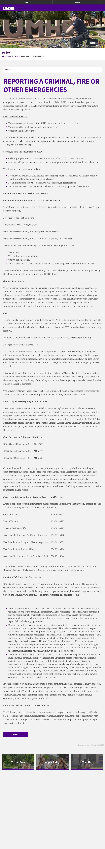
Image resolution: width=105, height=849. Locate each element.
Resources (9, 56)
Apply (77, 2)
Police (17, 56)
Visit (27, 2)
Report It (15, 734)
